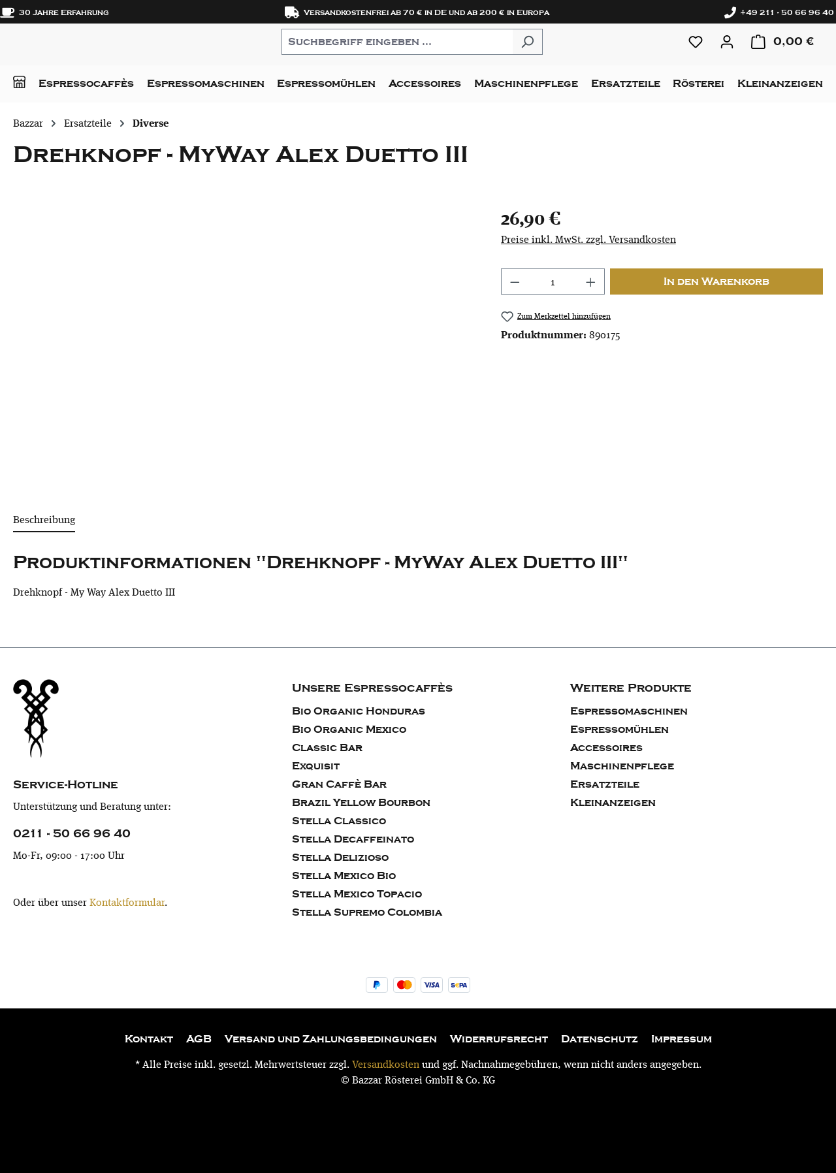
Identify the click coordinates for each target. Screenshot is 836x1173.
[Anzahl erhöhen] (591, 281)
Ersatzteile (604, 784)
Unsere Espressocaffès (372, 688)
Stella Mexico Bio (344, 876)
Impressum (681, 1039)
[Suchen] (527, 42)
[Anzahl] (552, 281)
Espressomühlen (619, 729)
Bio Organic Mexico (349, 729)
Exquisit (316, 766)
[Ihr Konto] (727, 42)
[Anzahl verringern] (514, 281)
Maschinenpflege (622, 766)
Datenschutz (599, 1039)
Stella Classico (339, 821)
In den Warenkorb (716, 281)
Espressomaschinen (629, 711)
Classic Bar (327, 748)
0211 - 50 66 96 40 (72, 834)
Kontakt (149, 1039)
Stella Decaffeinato (353, 839)
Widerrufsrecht (499, 1039)
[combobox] (397, 42)
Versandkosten (385, 1064)
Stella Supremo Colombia (367, 912)
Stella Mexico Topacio (357, 894)
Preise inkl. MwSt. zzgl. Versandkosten (588, 239)
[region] (244, 344)
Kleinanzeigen (613, 803)
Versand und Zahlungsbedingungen (331, 1039)
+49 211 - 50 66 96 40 (779, 12)
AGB (199, 1039)
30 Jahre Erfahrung (54, 12)
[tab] (44, 520)
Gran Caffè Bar (339, 784)
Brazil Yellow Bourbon (361, 803)
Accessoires (606, 748)
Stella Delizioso (340, 857)
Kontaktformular (127, 902)
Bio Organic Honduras (358, 711)
